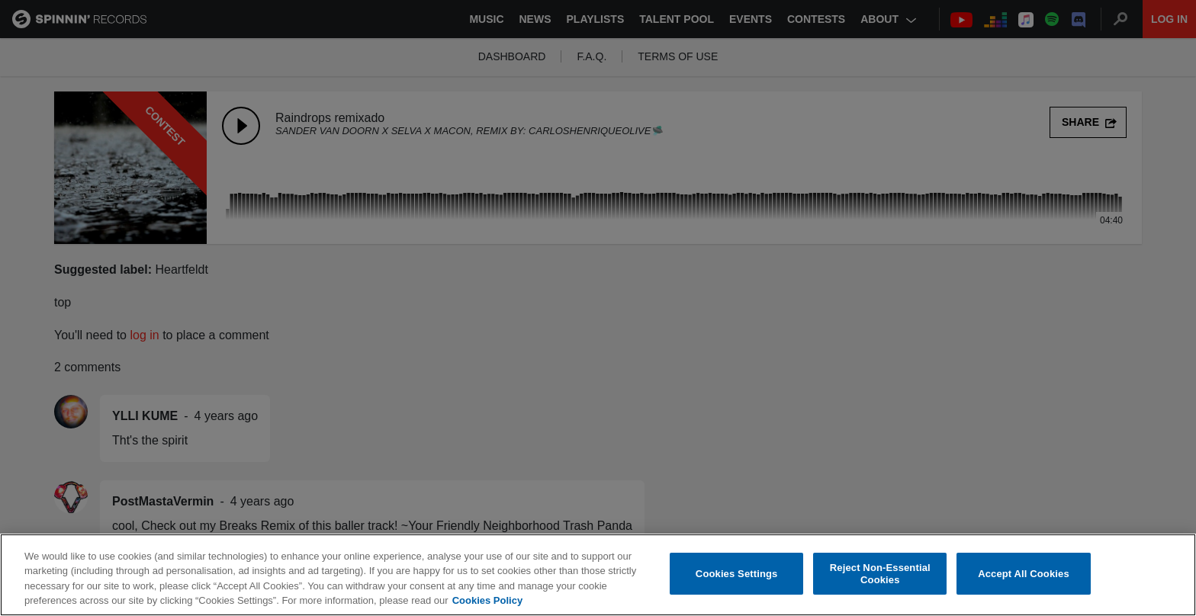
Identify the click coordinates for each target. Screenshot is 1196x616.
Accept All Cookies (1023, 574)
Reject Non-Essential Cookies (880, 574)
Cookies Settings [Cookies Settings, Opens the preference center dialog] (737, 574)
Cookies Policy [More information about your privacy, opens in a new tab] (487, 602)
